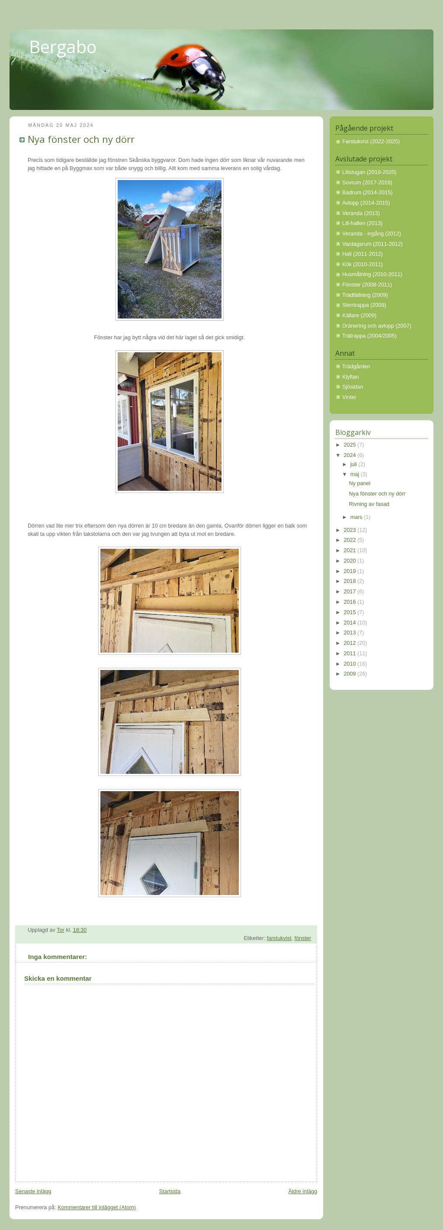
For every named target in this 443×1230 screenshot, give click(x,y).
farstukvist (279, 938)
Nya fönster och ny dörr (377, 494)
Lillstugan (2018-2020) (369, 172)
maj (355, 474)
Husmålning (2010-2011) (372, 274)
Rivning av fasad (369, 504)
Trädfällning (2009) (365, 295)
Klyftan (350, 377)
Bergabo (63, 46)
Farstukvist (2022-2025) (371, 141)
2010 (351, 664)
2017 (351, 592)
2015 (351, 612)
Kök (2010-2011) (362, 264)
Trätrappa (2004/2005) (369, 336)
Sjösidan (352, 387)
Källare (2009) (359, 315)
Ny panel (360, 483)
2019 (351, 571)
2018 (351, 581)
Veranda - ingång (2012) (371, 234)
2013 (351, 633)
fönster (302, 938)
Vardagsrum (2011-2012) (372, 244)
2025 (351, 445)
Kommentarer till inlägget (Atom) (97, 1207)
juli (354, 464)
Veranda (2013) (361, 213)
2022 (351, 540)
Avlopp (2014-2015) (366, 203)
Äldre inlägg (302, 1191)
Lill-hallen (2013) (362, 223)
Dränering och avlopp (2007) (376, 326)
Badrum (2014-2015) (367, 193)
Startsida (170, 1191)
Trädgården (356, 367)
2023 (351, 530)
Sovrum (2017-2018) (367, 183)
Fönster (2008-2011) (367, 285)
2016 (351, 602)
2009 (351, 674)
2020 (351, 561)
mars (357, 517)
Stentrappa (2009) (364, 305)
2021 (351, 550)
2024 (351, 455)
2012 (351, 643)
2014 (351, 623)
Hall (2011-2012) (362, 254)
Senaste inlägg (33, 1191)
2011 (351, 653)
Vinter (349, 397)
